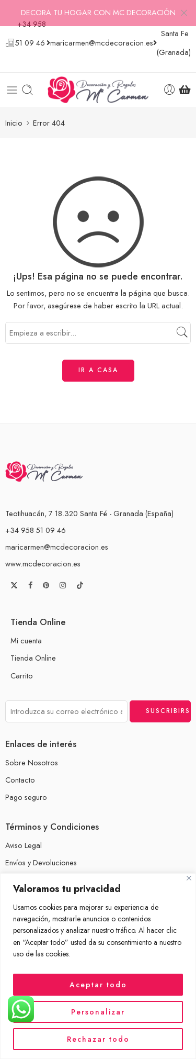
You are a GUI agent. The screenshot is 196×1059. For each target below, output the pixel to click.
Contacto (20, 766)
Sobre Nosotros (31, 748)
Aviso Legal (23, 832)
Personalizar (98, 1012)
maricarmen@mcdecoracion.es (56, 533)
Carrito (21, 661)
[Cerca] (189, 878)
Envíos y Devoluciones (41, 849)
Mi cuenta (26, 627)
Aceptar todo (98, 984)
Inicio (13, 109)
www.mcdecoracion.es (42, 549)
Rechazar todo (98, 1039)
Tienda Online (33, 644)
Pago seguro (26, 783)
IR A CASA (98, 357)
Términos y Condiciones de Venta (59, 866)
